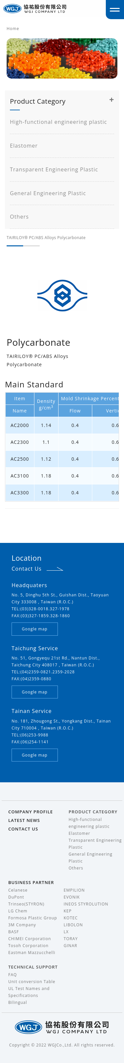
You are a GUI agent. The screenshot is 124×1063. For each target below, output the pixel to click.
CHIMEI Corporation (29, 938)
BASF (13, 932)
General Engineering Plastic (48, 193)
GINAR (70, 945)
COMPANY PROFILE (30, 812)
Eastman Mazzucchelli (31, 952)
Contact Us (27, 568)
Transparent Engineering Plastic (54, 169)
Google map (35, 629)
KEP (68, 911)
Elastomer (24, 145)
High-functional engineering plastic (58, 121)
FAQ (12, 974)
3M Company (22, 925)
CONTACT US (23, 829)
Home (13, 28)
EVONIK (72, 897)
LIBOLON (73, 925)
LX (66, 932)
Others (19, 216)
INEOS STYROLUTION (86, 904)
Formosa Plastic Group (32, 918)
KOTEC (71, 918)
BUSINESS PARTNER (31, 882)
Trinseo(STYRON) (26, 904)
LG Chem (17, 911)
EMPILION (74, 890)
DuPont (16, 897)
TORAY (71, 938)
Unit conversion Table (31, 981)
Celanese (18, 890)
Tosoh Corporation (28, 945)
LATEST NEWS (24, 820)
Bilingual (17, 1002)
